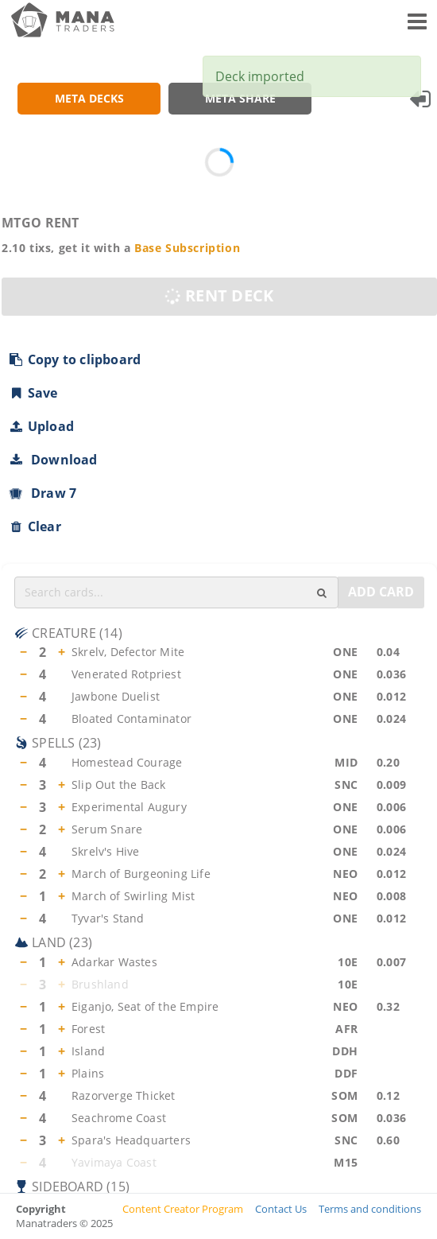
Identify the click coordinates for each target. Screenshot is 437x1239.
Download (53, 459)
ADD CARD (381, 591)
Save (33, 393)
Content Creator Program (182, 1208)
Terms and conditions (370, 1208)
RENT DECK (217, 296)
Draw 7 (42, 493)
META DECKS (89, 98)
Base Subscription (187, 247)
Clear (34, 526)
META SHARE (240, 98)
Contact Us (281, 1208)
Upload (41, 426)
